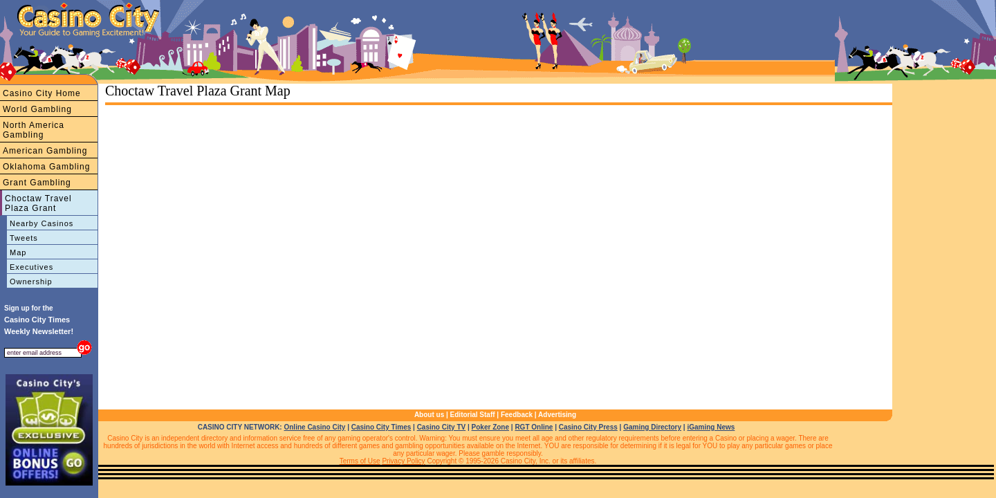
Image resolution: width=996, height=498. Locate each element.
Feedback (517, 414)
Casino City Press (588, 427)
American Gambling (45, 151)
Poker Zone (490, 427)
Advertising (557, 414)
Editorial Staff (472, 414)
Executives (31, 267)
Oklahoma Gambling (46, 167)
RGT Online (534, 427)
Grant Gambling (37, 182)
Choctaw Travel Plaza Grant (38, 203)
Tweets (24, 238)
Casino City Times (381, 427)
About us (429, 414)
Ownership (31, 281)
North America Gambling (33, 130)
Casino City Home (42, 93)
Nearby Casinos (41, 223)
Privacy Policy (403, 461)
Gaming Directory (652, 427)
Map (18, 252)
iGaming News (711, 427)
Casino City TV (441, 427)
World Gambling (37, 109)
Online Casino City (314, 427)
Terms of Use (360, 461)
